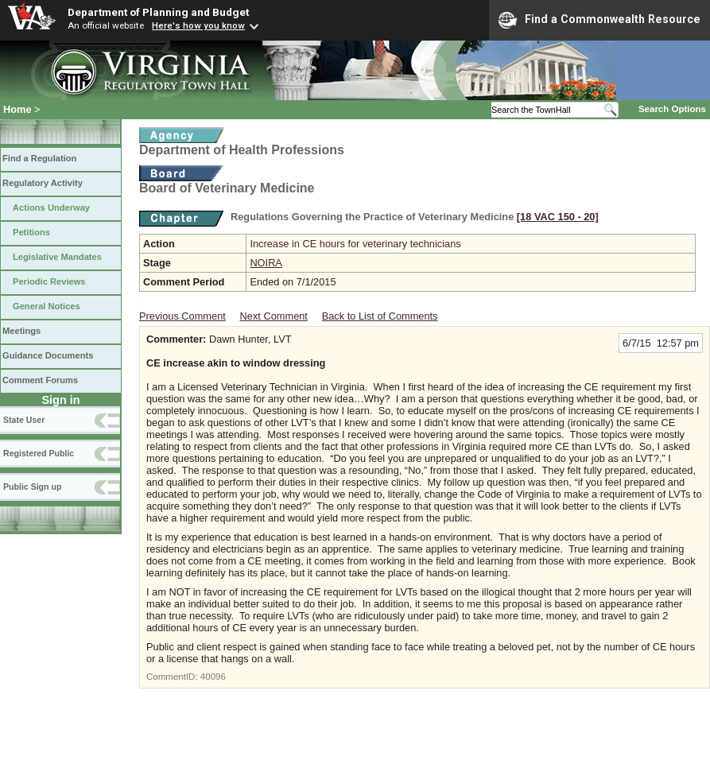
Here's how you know (198, 25)
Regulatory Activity (42, 183)
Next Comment (274, 316)
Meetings (21, 330)
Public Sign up (32, 486)
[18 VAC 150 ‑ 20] (558, 217)
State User (24, 420)
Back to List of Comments (380, 316)
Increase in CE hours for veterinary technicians (355, 244)
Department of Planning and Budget (158, 12)
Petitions (31, 232)
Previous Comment (182, 316)
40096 (213, 676)
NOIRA (266, 263)
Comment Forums (40, 380)
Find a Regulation (39, 158)
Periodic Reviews (49, 281)
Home (17, 109)
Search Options (672, 109)
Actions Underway (51, 207)
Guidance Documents (47, 355)
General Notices (46, 306)
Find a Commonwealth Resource (599, 20)
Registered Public (38, 453)
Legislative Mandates (57, 257)
